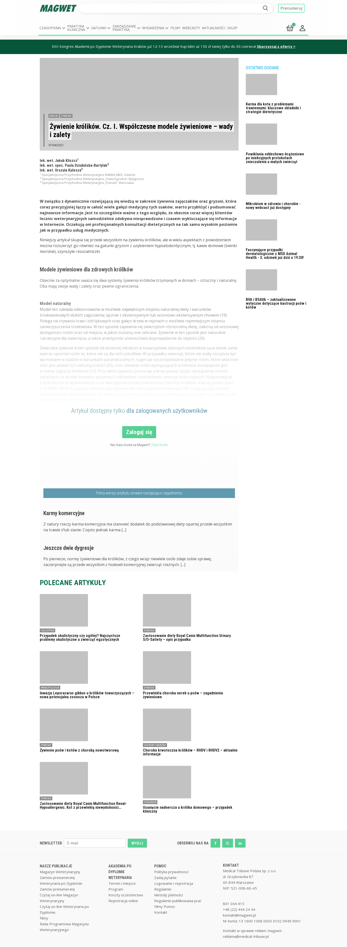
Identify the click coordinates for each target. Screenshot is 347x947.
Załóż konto (159, 445)
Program (115, 889)
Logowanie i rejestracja (173, 883)
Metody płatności (168, 894)
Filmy (175, 28)
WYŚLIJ (137, 843)
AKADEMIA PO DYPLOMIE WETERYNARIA (120, 872)
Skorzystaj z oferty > (276, 46)
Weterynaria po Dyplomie (61, 883)
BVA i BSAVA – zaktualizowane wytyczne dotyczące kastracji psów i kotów (276, 303)
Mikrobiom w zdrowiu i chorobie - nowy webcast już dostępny (273, 205)
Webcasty (191, 28)
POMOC (160, 866)
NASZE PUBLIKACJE (56, 866)
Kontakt (160, 912)
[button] (52, 28)
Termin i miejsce (122, 883)
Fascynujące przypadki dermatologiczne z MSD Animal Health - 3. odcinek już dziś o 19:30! (275, 254)
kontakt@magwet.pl (239, 915)
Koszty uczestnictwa (125, 894)
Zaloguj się (139, 432)
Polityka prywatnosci (171, 871)
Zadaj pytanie (165, 877)
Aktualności (213, 28)
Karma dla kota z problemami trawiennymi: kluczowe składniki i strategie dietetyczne (273, 108)
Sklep (232, 28)
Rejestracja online (123, 900)
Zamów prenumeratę (57, 877)
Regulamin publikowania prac (177, 900)
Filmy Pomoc (164, 906)
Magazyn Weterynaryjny (60, 871)
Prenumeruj (291, 8)
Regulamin (162, 889)
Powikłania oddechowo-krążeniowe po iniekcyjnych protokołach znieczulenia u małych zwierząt (275, 158)
